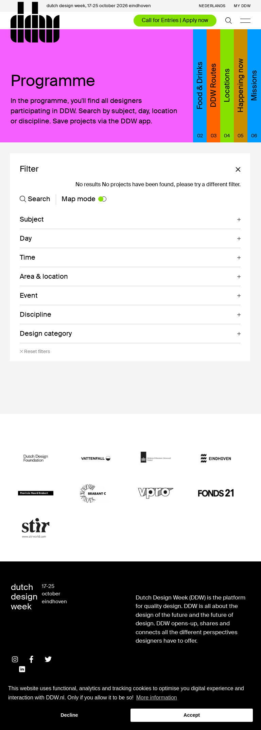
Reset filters (35, 351)
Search (35, 198)
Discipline (35, 314)
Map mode (84, 198)
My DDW (242, 6)
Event (29, 295)
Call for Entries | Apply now (175, 20)
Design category (46, 333)
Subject (32, 219)
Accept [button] (192, 715)
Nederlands (212, 6)
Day (26, 238)
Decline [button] (69, 715)
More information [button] (156, 697)
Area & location (44, 276)
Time (27, 257)
